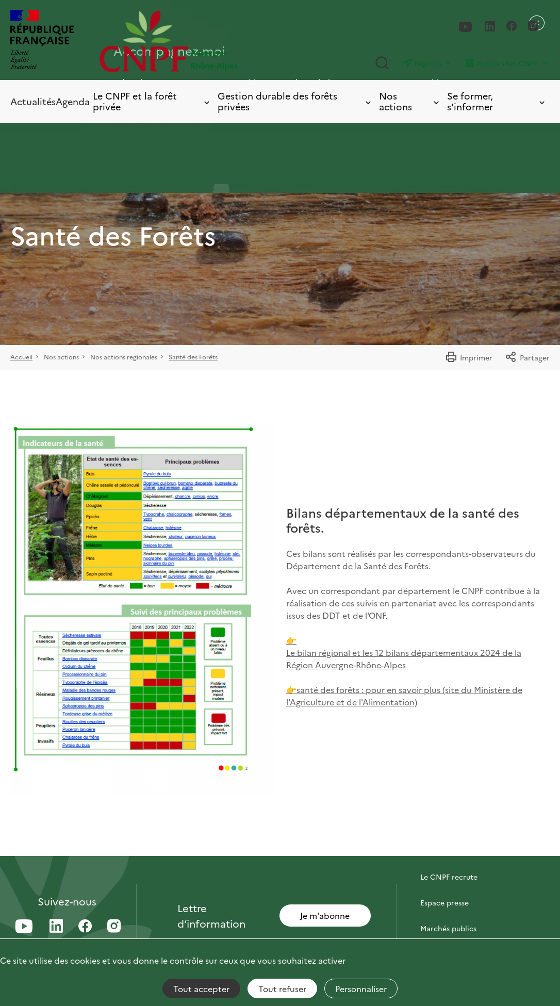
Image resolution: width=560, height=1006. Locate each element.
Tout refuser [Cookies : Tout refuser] (282, 988)
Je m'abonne (325, 915)
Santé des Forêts (193, 356)
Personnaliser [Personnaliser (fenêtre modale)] (361, 988)
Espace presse (444, 902)
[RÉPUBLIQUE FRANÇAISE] (42, 41)
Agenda (73, 101)
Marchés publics (448, 928)
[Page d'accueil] (190, 41)
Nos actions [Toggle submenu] (410, 101)
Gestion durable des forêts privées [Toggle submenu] (295, 101)
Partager (527, 357)
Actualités (33, 101)
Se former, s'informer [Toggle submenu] (497, 101)
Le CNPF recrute (448, 876)
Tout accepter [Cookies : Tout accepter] (201, 988)
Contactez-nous (448, 851)
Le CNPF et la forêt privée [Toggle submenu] (152, 101)
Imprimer (468, 357)
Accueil (21, 356)
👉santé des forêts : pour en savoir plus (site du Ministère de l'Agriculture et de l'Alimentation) (404, 695)
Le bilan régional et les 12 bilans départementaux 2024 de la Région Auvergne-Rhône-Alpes (403, 658)
